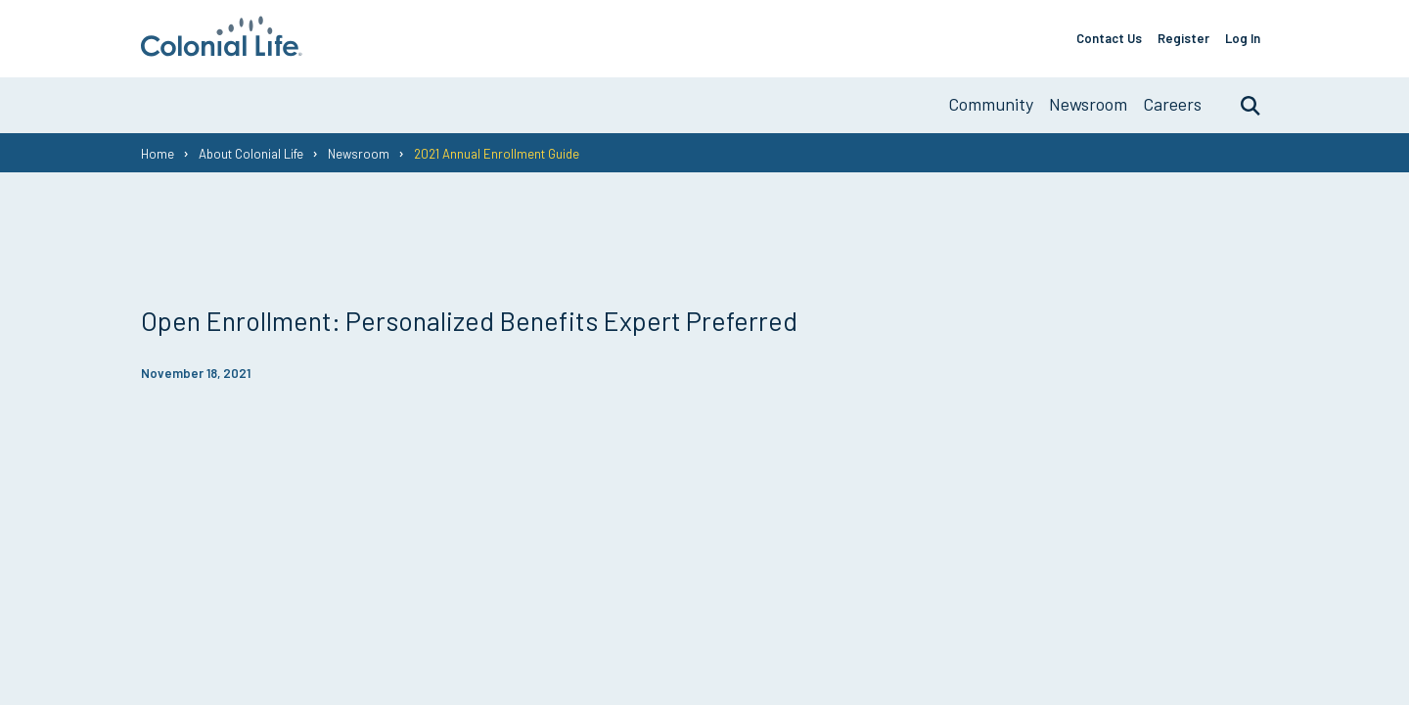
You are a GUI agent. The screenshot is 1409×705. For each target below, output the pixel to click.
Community (990, 104)
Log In (1242, 38)
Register (1183, 38)
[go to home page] (221, 50)
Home (157, 154)
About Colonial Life (251, 154)
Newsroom (1088, 104)
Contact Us (1109, 38)
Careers (1172, 104)
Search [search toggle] (1240, 105)
